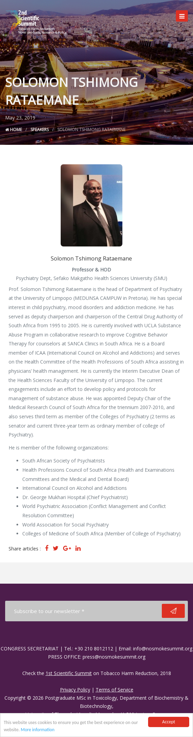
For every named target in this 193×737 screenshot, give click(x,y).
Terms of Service (114, 689)
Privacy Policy (75, 689)
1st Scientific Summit (69, 673)
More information (38, 730)
